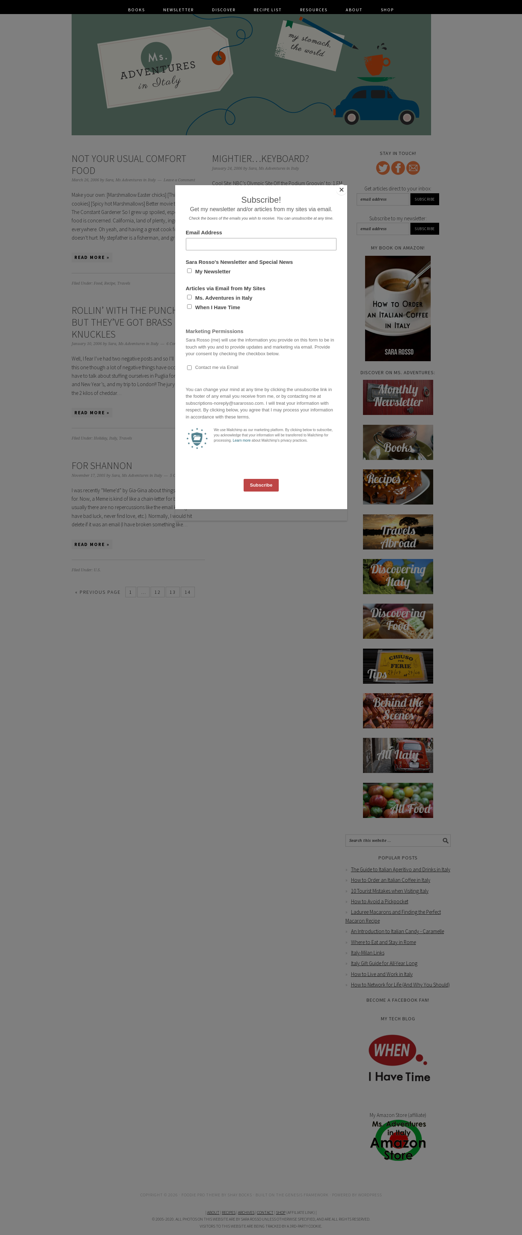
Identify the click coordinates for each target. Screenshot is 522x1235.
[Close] (345, 187)
